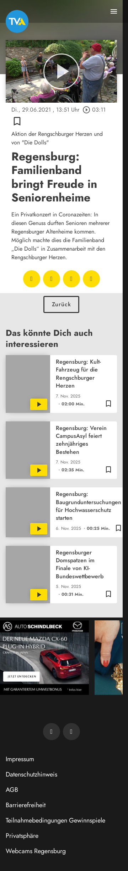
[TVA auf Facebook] (51, 731)
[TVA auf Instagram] (71, 731)
